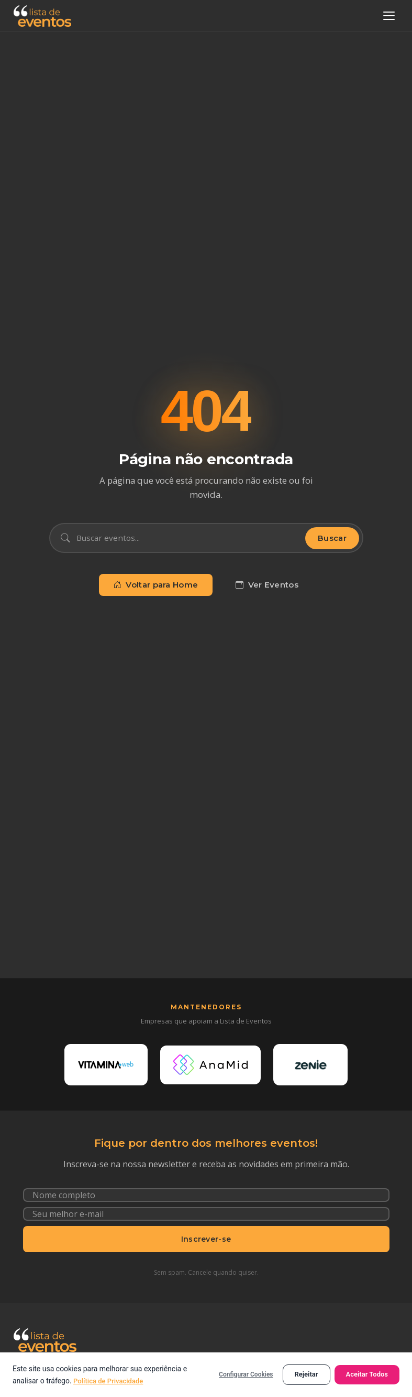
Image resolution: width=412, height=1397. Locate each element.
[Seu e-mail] (206, 1224)
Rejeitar (306, 1374)
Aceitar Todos (367, 1374)
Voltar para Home (156, 585)
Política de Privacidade (110, 1381)
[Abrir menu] (389, 15)
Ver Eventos (267, 585)
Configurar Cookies (246, 1374)
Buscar (332, 538)
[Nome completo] (206, 1205)
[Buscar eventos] (188, 538)
